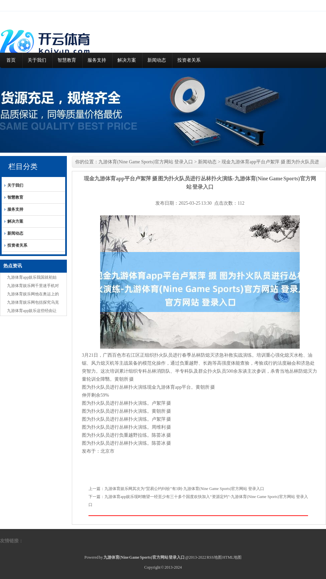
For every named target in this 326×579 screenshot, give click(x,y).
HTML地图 (232, 557)
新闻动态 (156, 60)
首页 (11, 60)
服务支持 (96, 60)
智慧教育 (67, 60)
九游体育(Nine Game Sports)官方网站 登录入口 (145, 161)
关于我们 (37, 60)
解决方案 (126, 60)
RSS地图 (214, 557)
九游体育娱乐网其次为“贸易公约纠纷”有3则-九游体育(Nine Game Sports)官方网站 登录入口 (184, 488)
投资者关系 (189, 60)
